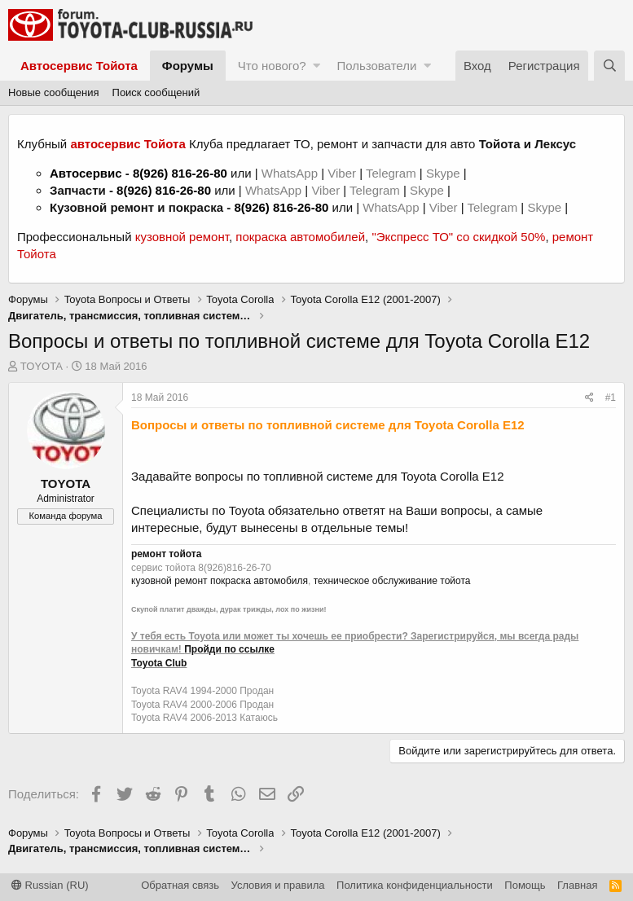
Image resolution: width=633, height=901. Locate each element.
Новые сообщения (53, 92)
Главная (577, 885)
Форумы (187, 66)
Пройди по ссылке (229, 649)
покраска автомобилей (300, 237)
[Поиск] (609, 66)
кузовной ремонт (182, 237)
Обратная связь (180, 885)
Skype (445, 173)
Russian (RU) (50, 885)
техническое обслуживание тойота (392, 581)
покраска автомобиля (259, 581)
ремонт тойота (166, 554)
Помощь (524, 885)
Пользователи (376, 66)
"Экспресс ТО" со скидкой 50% (458, 237)
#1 (610, 397)
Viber (341, 173)
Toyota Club (159, 663)
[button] (316, 66)
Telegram (393, 173)
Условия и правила (278, 885)
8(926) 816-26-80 (180, 173)
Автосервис (86, 173)
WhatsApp (291, 173)
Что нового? (272, 66)
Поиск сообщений (156, 92)
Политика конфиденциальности (414, 885)
